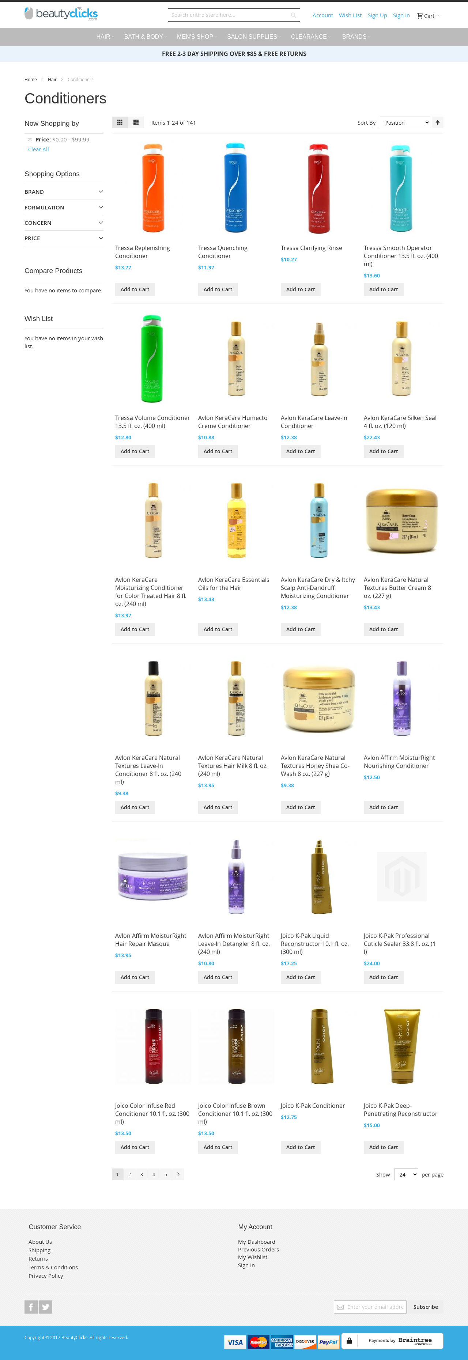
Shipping (39, 1250)
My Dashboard (256, 1241)
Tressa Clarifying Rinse (311, 248)
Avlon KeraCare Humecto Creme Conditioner (233, 422)
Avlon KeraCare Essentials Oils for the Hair (233, 584)
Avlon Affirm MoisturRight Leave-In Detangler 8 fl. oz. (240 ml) (234, 944)
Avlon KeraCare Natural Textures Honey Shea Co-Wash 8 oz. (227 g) (315, 766)
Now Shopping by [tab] (51, 123)
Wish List (350, 15)
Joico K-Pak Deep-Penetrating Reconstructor (401, 1110)
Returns (38, 1258)
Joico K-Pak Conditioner (313, 1106)
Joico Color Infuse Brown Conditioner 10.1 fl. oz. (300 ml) (235, 1114)
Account (323, 15)
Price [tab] (32, 238)
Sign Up (377, 15)
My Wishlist (252, 1257)
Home (31, 79)
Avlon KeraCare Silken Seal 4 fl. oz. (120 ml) (400, 422)
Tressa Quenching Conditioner (223, 252)
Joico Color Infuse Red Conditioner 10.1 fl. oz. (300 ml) (152, 1114)
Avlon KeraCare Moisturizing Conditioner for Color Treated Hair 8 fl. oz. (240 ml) (150, 592)
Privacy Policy (46, 1275)
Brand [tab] (34, 192)
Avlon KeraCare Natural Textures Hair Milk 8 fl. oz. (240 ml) (233, 766)
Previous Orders (258, 1249)
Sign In (401, 15)
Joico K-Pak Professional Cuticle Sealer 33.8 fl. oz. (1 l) (400, 944)
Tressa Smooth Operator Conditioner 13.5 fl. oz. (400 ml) (401, 256)
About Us (40, 1241)
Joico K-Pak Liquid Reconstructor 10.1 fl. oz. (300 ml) (315, 944)
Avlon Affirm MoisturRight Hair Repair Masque (150, 940)
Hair (53, 79)
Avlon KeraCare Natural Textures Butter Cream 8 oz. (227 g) (397, 588)
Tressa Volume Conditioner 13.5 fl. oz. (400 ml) (152, 422)
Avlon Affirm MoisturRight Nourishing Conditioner (399, 762)
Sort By (367, 122)
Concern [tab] (38, 223)
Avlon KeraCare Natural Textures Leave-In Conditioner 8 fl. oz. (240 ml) (148, 770)
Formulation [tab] (44, 207)
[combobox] (234, 15)
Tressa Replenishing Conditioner (142, 252)
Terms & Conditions (53, 1267)
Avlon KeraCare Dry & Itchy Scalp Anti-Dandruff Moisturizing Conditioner (318, 588)
